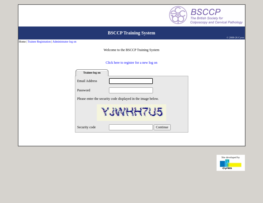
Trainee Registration (39, 41)
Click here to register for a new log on (131, 63)
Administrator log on (64, 41)
